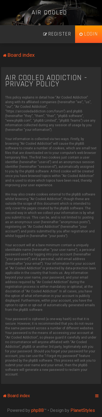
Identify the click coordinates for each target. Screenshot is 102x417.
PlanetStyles (82, 410)
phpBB (37, 410)
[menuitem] (88, 34)
